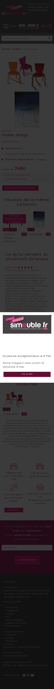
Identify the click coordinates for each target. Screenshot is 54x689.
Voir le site (27, 374)
